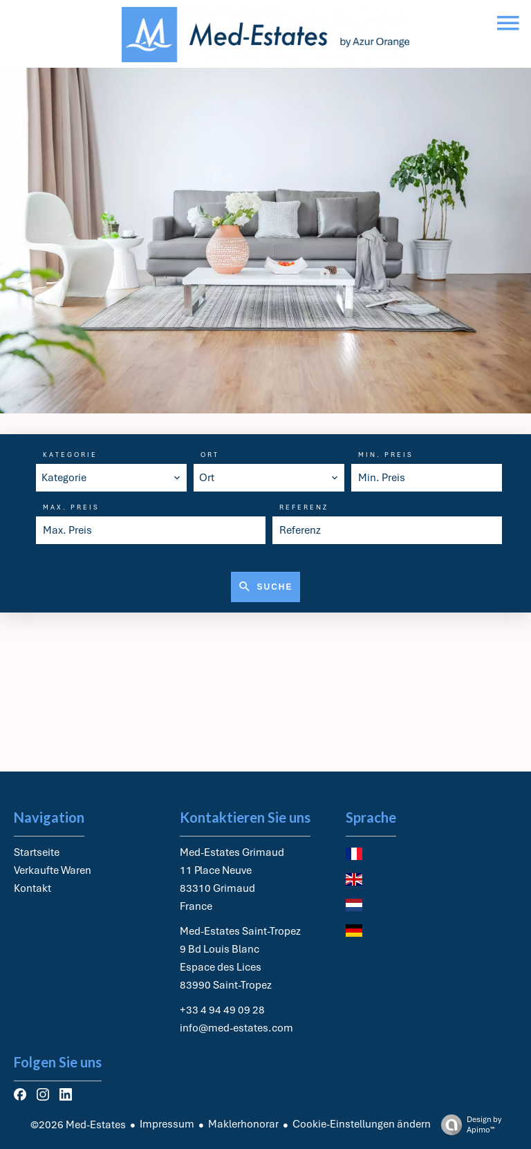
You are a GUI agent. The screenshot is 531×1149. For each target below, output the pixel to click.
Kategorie (70, 455)
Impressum (167, 1124)
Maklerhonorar (243, 1124)
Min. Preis (385, 455)
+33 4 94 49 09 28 (222, 1010)
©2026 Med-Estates (78, 1125)
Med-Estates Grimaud (232, 852)
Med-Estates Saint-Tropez (240, 931)
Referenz (303, 507)
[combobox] (111, 478)
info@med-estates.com (236, 1028)
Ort (210, 455)
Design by (467, 1124)
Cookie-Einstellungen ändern (361, 1124)
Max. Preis (71, 507)
